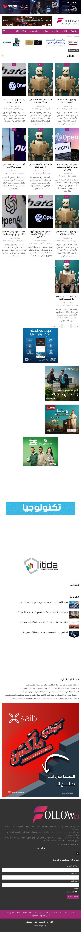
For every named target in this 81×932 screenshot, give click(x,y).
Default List (72, 891)
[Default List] (76, 891)
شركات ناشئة (21, 31)
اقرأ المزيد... (40, 848)
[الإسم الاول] (40, 877)
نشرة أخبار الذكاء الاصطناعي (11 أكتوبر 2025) (40, 101)
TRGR (46, 925)
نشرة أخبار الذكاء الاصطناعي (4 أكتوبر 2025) (40, 166)
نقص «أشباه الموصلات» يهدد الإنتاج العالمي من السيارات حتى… (43, 602)
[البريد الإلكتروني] (40, 870)
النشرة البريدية (45, 915)
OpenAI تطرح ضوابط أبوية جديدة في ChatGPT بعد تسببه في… (40, 234)
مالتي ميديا (10, 912)
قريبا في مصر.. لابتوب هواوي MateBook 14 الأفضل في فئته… (44, 632)
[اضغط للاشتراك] (73, 897)
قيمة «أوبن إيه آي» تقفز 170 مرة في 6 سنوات (14, 101)
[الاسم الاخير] (40, 885)
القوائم (76, 888)
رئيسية (67, 65)
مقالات (18, 912)
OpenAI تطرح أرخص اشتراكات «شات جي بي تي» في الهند (14, 233)
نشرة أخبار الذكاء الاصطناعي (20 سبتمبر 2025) (67, 233)
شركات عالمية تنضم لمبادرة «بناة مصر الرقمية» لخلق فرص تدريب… (42, 622)
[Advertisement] (40, 658)
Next (53, 326)
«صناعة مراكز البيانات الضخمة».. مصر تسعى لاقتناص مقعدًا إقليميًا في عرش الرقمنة (49, 691)
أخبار (65, 31)
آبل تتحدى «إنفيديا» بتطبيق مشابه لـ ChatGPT (14, 166)
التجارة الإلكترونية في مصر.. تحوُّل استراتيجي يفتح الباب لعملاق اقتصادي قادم (51, 685)
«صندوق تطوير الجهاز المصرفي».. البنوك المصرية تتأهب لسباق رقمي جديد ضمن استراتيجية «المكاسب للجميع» (41, 695)
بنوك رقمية (34, 31)
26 (59, 326)
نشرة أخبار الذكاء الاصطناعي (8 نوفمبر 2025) (67, 101)
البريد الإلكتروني (72, 865)
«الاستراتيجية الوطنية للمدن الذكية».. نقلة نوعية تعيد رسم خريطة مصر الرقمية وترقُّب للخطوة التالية (44, 698)
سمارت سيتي (27, 912)
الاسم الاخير (74, 881)
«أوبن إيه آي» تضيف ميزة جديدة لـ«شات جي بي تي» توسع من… (67, 167)
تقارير (56, 31)
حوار (46, 31)
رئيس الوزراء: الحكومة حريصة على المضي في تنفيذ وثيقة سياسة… (42, 612)
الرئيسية (74, 31)
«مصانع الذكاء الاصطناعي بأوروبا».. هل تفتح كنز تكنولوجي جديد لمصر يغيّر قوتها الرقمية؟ (47, 688)
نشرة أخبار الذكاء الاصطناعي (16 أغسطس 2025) (67, 298)
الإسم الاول (75, 873)
